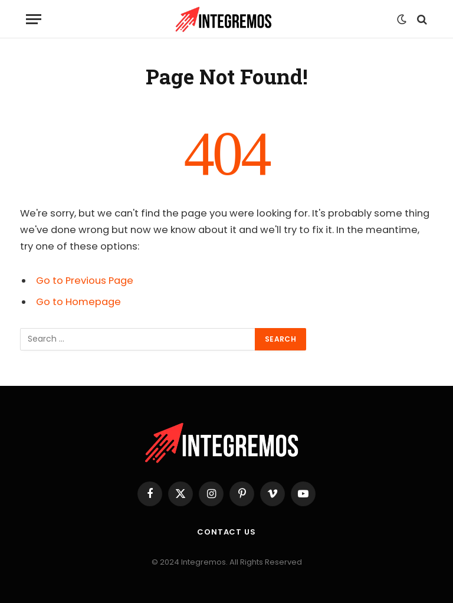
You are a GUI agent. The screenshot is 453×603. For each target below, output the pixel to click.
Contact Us (226, 532)
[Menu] (33, 19)
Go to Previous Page (84, 280)
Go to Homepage (78, 302)
